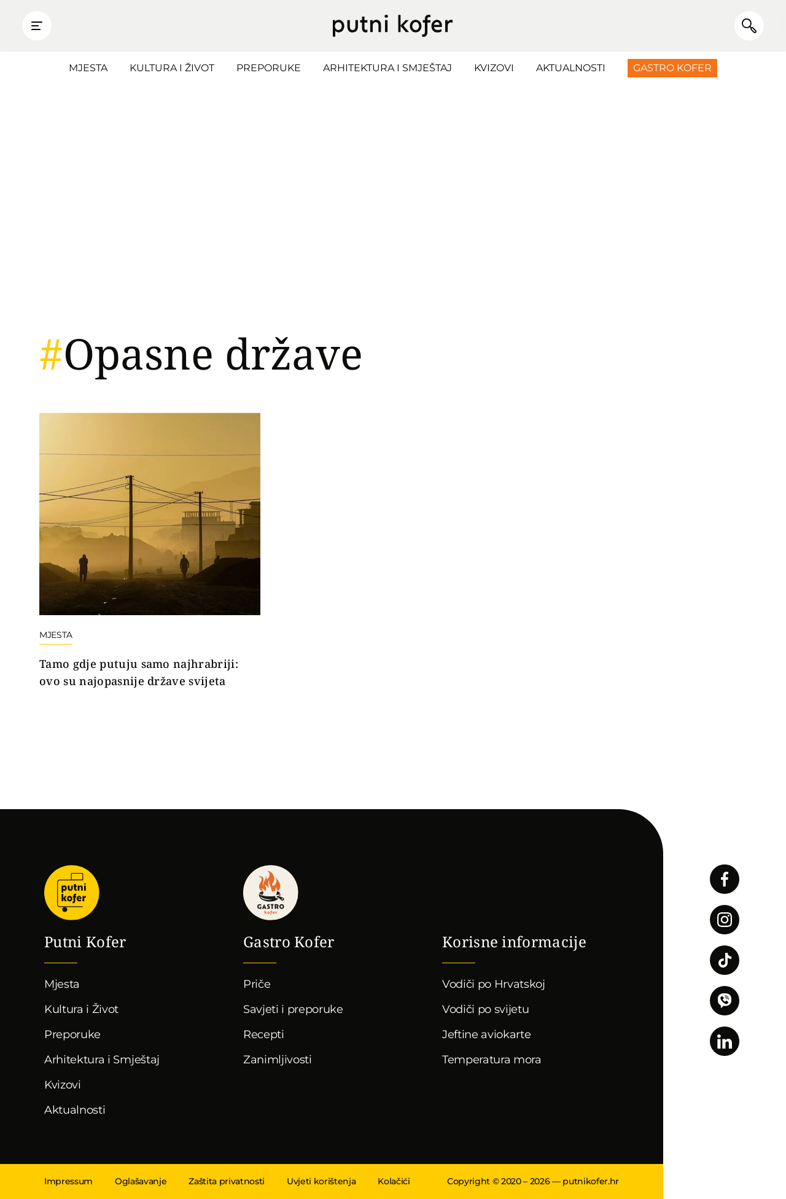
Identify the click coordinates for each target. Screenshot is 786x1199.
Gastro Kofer (672, 68)
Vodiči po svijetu (485, 1009)
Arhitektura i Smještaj (387, 68)
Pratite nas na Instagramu (724, 919)
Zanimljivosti (277, 1059)
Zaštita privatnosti (227, 1181)
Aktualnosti (570, 68)
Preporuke (268, 68)
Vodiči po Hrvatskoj (493, 984)
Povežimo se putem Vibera (724, 1000)
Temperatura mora (492, 1059)
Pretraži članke (749, 26)
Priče (256, 984)
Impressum (68, 1181)
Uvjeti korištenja (321, 1181)
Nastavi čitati (149, 551)
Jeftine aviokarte (486, 1034)
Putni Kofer (393, 26)
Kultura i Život (172, 68)
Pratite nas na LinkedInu (724, 1041)
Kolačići (394, 1181)
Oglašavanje (140, 1181)
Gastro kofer (270, 892)
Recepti (263, 1034)
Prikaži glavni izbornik (37, 26)
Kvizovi (494, 68)
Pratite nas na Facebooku (724, 879)
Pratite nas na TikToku (724, 960)
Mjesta (88, 68)
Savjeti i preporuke (293, 1009)
